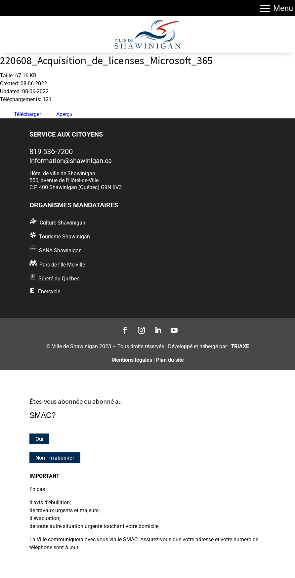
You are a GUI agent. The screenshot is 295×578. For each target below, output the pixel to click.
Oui (39, 438)
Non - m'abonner (54, 458)
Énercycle (49, 291)
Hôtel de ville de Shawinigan (62, 173)
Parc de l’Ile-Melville (62, 265)
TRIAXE (240, 346)
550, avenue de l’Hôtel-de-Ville (64, 180)
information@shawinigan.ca (70, 161)
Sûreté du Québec (58, 278)
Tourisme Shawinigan (64, 236)
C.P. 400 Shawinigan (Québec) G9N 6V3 (75, 187)
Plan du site (170, 360)
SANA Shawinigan (60, 250)
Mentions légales (131, 360)
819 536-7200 (51, 151)
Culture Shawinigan (62, 223)
